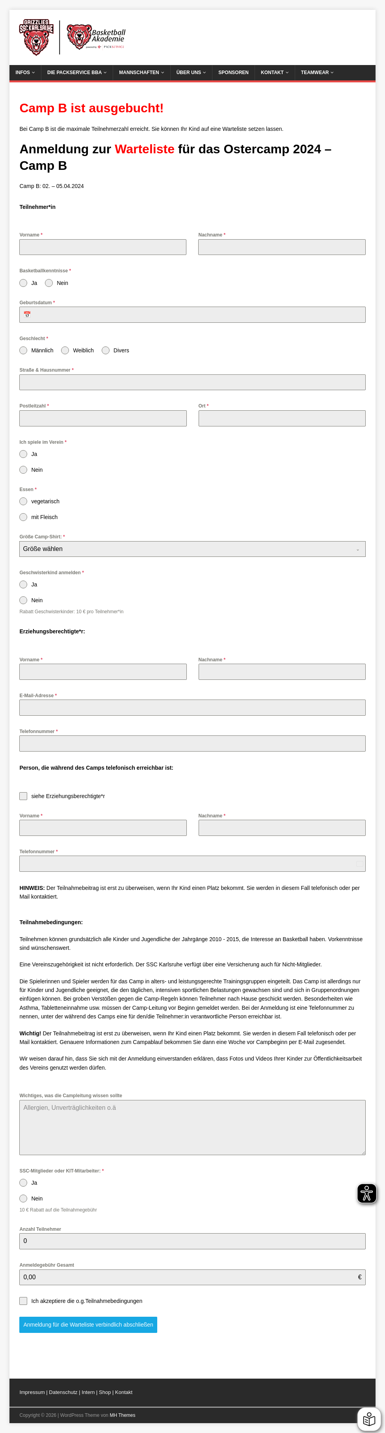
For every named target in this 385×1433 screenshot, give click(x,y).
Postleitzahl (34, 406)
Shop (105, 1392)
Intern (89, 1392)
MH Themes (122, 1415)
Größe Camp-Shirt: (42, 537)
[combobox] (192, 549)
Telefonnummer (38, 731)
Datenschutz (64, 1392)
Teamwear (315, 72)
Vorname (30, 235)
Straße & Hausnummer (46, 370)
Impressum (32, 1392)
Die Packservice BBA (74, 72)
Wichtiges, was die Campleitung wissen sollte (70, 1095)
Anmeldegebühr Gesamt (46, 1265)
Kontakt (272, 72)
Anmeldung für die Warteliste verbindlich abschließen (88, 1324)
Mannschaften (139, 72)
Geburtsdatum (37, 302)
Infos (22, 72)
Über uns (189, 72)
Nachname (211, 235)
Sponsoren (233, 72)
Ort (204, 406)
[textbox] (185, 549)
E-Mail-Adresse (38, 695)
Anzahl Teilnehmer (40, 1229)
